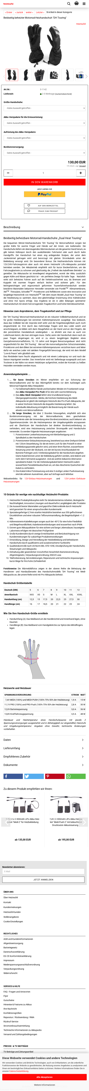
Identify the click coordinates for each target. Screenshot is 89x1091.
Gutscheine (8, 1000)
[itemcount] (44, 173)
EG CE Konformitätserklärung (17, 956)
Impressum (8, 960)
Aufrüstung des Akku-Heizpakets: (20, 132)
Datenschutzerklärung (18, 1071)
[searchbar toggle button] (69, 4)
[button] (86, 76)
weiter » (29, 12)
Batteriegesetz (10, 947)
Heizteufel (81, 24)
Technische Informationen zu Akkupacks (22, 1030)
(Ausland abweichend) (63, 94)
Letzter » (40, 12)
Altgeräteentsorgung (13, 943)
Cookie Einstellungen (13, 921)
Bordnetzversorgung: (14, 147)
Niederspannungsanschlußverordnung (21, 964)
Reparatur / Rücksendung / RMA (18, 1017)
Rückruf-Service (10, 1021)
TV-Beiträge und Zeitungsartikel (18, 1051)
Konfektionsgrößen (12, 1013)
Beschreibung (11, 227)
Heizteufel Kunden (12, 912)
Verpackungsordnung (13, 969)
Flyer (5, 996)
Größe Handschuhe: (13, 102)
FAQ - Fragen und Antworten (16, 992)
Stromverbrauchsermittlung (16, 1026)
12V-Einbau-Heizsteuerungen (38, 478)
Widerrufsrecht (10, 973)
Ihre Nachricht (10, 1009)
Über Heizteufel (10, 897)
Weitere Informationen (44, 1085)
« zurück (19, 12)
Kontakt (7, 902)
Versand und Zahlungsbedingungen (20, 1034)
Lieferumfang (11, 748)
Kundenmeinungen (12, 907)
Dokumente (10, 765)
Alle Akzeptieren (44, 1077)
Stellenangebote (11, 917)
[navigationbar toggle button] (84, 4)
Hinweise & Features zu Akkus (17, 1004)
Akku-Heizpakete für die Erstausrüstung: (23, 117)
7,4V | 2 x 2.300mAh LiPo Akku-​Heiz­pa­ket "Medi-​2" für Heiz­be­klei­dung (23, 820)
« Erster (8, 12)
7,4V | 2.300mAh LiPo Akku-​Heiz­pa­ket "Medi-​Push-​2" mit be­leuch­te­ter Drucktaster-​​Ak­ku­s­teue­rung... (66, 822)
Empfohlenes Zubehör (16, 756)
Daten (7, 739)
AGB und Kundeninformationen (18, 939)
